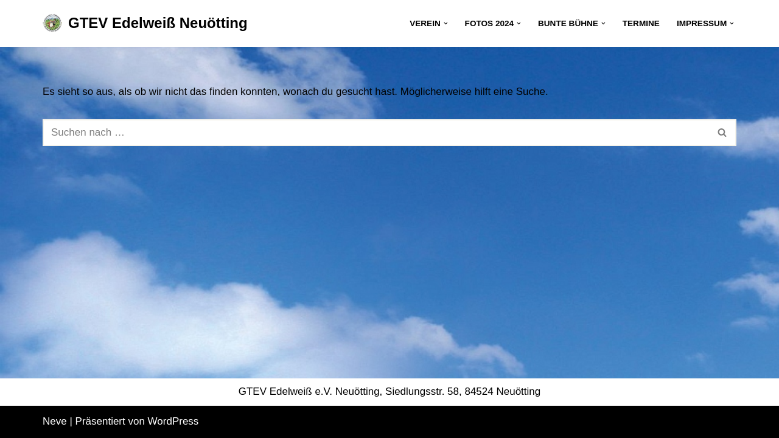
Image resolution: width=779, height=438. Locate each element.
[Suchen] (376, 132)
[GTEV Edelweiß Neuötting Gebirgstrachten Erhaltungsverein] (145, 23)
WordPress (173, 421)
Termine (641, 23)
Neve (55, 421)
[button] (446, 23)
